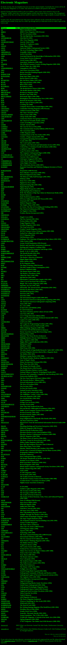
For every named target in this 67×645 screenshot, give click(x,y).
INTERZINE (5, 295)
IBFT (2, 275)
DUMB (3, 195)
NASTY (3, 372)
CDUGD (3, 106)
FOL (2, 221)
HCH (2, 255)
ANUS (3, 48)
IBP (2, 277)
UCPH (3, 573)
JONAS (3, 303)
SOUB (3, 500)
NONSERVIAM (6, 386)
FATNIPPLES (5, 211)
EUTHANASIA (6, 209)
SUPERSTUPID (6, 518)
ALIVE (3, 40)
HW (2, 273)
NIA (2, 382)
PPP (2, 448)
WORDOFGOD (6, 605)
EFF (2, 199)
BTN (2, 98)
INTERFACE (5, 289)
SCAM (3, 472)
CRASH (3, 143)
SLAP (3, 486)
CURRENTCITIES (7, 157)
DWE (3, 197)
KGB (2, 307)
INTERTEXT (5, 293)
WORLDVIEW (6, 607)
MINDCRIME (5, 344)
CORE (3, 133)
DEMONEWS (5, 181)
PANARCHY (5, 412)
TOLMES (4, 551)
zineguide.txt (5, 629)
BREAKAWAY (5, 92)
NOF (2, 384)
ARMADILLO (5, 52)
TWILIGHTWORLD (8, 569)
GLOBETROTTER (7, 241)
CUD (2, 153)
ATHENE (4, 64)
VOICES (4, 593)
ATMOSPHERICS (7, 68)
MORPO (4, 368)
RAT (2, 462)
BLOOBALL (5, 86)
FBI (2, 213)
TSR (2, 561)
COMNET (4, 126)
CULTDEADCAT (6, 155)
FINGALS (4, 217)
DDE (2, 174)
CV (2, 159)
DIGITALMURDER (7, 187)
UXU (2, 589)
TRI (2, 557)
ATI (2, 66)
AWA (2, 70)
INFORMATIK (6, 287)
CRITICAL (4, 147)
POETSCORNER (6, 440)
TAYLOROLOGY (7, 532)
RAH (2, 460)
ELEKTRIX (5, 203)
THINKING (5, 540)
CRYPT (3, 151)
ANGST (3, 46)
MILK (3, 342)
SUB (2, 516)
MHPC (3, 338)
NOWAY (4, 388)
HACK (3, 247)
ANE (2, 44)
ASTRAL (4, 60)
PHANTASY (5, 422)
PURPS (3, 458)
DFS (2, 185)
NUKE (3, 392)
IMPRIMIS (4, 285)
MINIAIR (4, 350)
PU (2, 452)
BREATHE (4, 94)
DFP (2, 183)
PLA (2, 438)
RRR (2, 468)
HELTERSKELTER (7, 261)
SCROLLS (4, 476)
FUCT (3, 235)
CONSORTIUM (6, 131)
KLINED (4, 310)
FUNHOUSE (5, 239)
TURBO (3, 565)
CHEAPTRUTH (6, 116)
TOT (2, 553)
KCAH (3, 305)
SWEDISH (4, 522)
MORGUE (4, 366)
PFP (2, 420)
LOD (2, 318)
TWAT (3, 567)
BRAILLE (4, 90)
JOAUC (3, 301)
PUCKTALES (5, 454)
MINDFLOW (5, 346)
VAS (2, 591)
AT (2, 62)
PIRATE (3, 436)
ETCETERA (5, 207)
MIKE (3, 340)
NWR (3, 398)
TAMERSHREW (6, 524)
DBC (2, 172)
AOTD (3, 50)
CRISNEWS (5, 145)
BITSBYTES (5, 80)
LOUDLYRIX (5, 322)
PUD (2, 456)
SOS (2, 495)
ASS (2, 58)
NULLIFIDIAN (6, 394)
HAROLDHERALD (7, 253)
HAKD (3, 249)
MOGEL (4, 360)
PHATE (3, 426)
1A (2, 30)
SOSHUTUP (5, 497)
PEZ (2, 418)
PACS (3, 410)
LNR (2, 316)
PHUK (3, 432)
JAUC (3, 299)
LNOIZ (3, 314)
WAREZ (3, 599)
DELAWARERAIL (7, 177)
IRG (2, 297)
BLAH (3, 82)
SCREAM (4, 474)
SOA (2, 490)
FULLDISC (4, 237)
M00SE (3, 328)
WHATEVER (5, 601)
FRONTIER (5, 229)
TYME (3, 571)
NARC (3, 370)
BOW (3, 88)
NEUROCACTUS (6, 376)
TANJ (3, 526)
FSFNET (4, 231)
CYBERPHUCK (6, 161)
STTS (3, 514)
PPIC (2, 446)
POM (2, 442)
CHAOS (3, 112)
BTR (2, 100)
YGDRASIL (5, 617)
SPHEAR (4, 504)
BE (2, 78)
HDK (2, 259)
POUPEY (4, 444)
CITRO (3, 124)
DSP (2, 191)
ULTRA (3, 575)
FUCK (3, 233)
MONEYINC (5, 362)
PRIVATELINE (6, 450)
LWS (2, 326)
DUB (2, 193)
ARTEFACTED (6, 54)
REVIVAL (4, 464)
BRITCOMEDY (6, 96)
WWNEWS (4, 611)
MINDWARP (5, 348)
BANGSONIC (5, 76)
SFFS (2, 478)
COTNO (3, 135)
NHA (2, 380)
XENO (3, 613)
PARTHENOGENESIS (8, 416)
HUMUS (4, 271)
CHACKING (5, 108)
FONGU (3, 223)
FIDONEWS (5, 215)
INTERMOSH (5, 291)
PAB (2, 408)
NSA (2, 390)
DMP (2, 189)
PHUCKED (4, 430)
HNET (3, 263)
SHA (2, 480)
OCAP (3, 402)
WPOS (3, 609)
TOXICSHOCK (6, 555)
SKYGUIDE (5, 484)
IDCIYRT (4, 281)
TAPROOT (4, 530)
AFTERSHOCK (6, 38)
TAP (2, 528)
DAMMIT (4, 167)
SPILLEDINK (5, 506)
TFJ (2, 538)
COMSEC (4, 129)
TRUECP (4, 559)
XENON (3, 615)
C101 (2, 104)
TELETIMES (5, 536)
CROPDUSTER (6, 149)
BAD (2, 72)
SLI (2, 488)
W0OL (3, 597)
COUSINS (4, 137)
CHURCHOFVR (6, 120)
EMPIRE (4, 205)
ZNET (3, 621)
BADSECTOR (5, 74)
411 (2, 34)
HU (2, 269)
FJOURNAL (5, 219)
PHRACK (4, 428)
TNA (2, 549)
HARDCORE (5, 251)
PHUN (3, 434)
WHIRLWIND (5, 603)
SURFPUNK (5, 520)
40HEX (3, 32)
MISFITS (4, 354)
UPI (2, 579)
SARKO (3, 470)
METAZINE (5, 336)
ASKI (3, 56)
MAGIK (3, 332)
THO (2, 543)
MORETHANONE (7, 364)
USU (2, 585)
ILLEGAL (4, 283)
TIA (2, 545)
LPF (2, 324)
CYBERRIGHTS (6, 163)
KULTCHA (4, 312)
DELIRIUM (5, 179)
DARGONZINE (6, 170)
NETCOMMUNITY (7, 374)
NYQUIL (4, 400)
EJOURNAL (5, 201)
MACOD (4, 330)
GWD (3, 243)
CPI (2, 139)
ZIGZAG (4, 619)
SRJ (2, 508)
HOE (2, 265)
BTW (2, 102)
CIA (2, 122)
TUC (2, 563)
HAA (2, 245)
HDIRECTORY (6, 257)
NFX (2, 378)
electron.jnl (4, 625)
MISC (3, 352)
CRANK (3, 141)
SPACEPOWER (6, 502)
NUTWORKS (5, 396)
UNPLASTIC (5, 577)
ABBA (3, 36)
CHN (2, 118)
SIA (2, 482)
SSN (2, 510)
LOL (2, 320)
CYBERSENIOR (6, 165)
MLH (3, 356)
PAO (2, 414)
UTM (2, 587)
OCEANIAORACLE (7, 404)
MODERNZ (5, 358)
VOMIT (3, 595)
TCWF (3, 534)
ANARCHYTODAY (7, 42)
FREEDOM (5, 225)
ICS (2, 279)
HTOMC (4, 267)
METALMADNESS (7, 334)
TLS (2, 547)
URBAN (3, 583)
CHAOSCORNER (7, 114)
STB (2, 512)
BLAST (3, 84)
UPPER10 (4, 581)
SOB (2, 493)
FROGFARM (5, 227)
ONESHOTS (5, 406)
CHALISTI (4, 110)
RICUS (3, 466)
